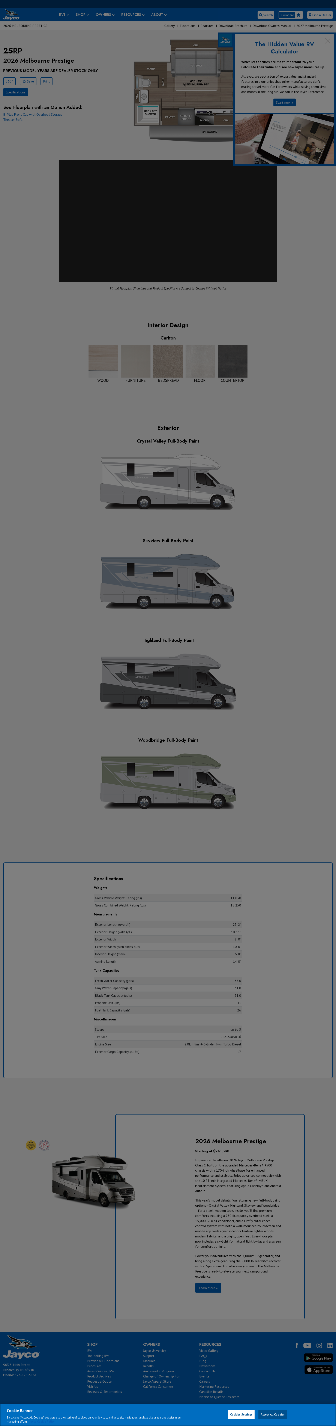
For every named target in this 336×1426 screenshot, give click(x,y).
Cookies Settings (241, 1414)
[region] (168, 1415)
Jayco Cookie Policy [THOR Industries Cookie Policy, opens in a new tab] (42, 1421)
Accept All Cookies (273, 1414)
